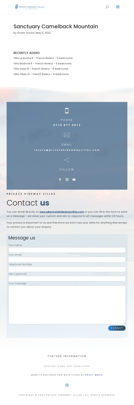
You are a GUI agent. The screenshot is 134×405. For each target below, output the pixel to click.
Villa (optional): (66, 276)
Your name (66, 247)
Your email (66, 257)
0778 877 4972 (67, 125)
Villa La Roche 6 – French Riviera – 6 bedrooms (43, 58)
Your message (66, 303)
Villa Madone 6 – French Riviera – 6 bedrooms (42, 63)
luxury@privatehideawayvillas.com (67, 150)
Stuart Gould (25, 33)
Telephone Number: (66, 267)
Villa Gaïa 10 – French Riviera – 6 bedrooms (40, 68)
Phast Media (94, 375)
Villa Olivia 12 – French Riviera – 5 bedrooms (41, 74)
